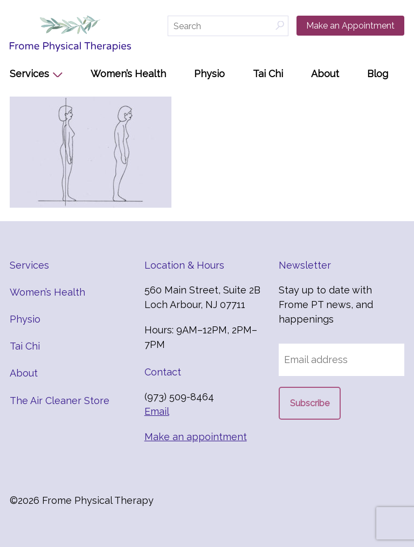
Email (156, 411)
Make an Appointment (350, 25)
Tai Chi (268, 73)
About (325, 73)
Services (29, 73)
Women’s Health (128, 73)
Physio (209, 73)
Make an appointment (195, 436)
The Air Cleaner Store (59, 400)
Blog (377, 73)
